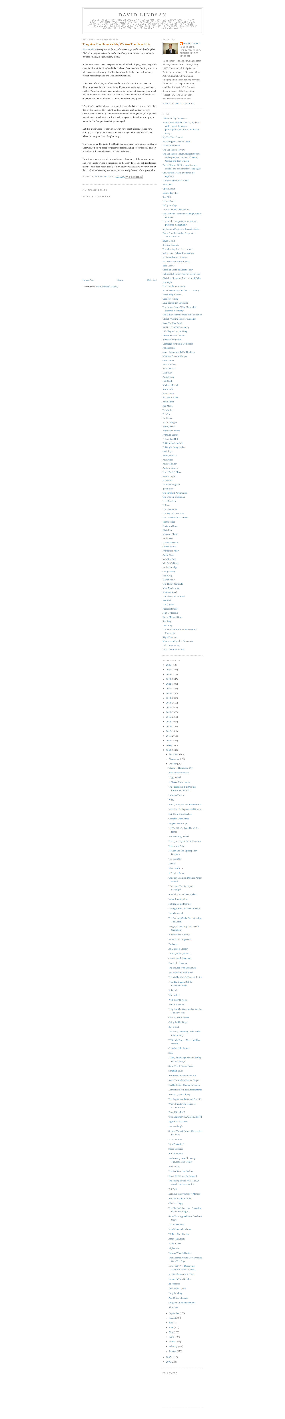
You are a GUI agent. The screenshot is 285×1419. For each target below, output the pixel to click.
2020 (168, 693)
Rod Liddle (167, 389)
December (174, 754)
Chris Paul (167, 530)
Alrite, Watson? (169, 455)
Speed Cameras (175, 1148)
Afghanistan (174, 1248)
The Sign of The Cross (173, 513)
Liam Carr (167, 372)
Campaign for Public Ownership (177, 343)
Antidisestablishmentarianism (182, 1075)
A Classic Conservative (179, 782)
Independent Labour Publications (178, 253)
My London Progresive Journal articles (180, 229)
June (171, 1327)
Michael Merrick (170, 385)
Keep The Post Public (172, 323)
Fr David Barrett (170, 434)
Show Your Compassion (179, 939)
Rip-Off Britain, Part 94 (179, 1198)
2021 (168, 688)
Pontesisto (167, 480)
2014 (168, 721)
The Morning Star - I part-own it (177, 249)
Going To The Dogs (177, 1022)
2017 (168, 707)
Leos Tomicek (169, 501)
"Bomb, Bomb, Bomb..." (180, 953)
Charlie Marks (169, 546)
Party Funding (175, 1293)
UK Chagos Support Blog (174, 331)
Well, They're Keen (177, 999)
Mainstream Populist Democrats (177, 641)
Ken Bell (166, 600)
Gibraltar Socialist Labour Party (177, 269)
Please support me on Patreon (176, 141)
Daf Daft (172, 1189)
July (171, 1322)
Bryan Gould (168, 240)
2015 (168, 717)
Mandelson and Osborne (179, 1229)
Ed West (166, 414)
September (174, 1313)
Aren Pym (167, 184)
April (172, 1336)
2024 (168, 674)
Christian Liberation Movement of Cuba (181, 278)
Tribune (166, 505)
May (171, 1332)
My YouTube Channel (172, 137)
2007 (168, 1357)
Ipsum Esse (167, 488)
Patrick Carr (168, 376)
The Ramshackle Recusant (175, 517)
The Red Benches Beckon (180, 1171)
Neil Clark (167, 381)
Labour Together (170, 192)
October (173, 763)
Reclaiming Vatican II (172, 294)
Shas (170, 1053)
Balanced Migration (171, 339)
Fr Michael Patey (170, 550)
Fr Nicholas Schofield (172, 443)
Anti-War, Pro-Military (179, 1094)
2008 (168, 750)
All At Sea (173, 1307)
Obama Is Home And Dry (180, 767)
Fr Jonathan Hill (170, 439)
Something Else (175, 1070)
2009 (168, 745)
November (174, 759)
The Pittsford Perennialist (174, 492)
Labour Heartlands (171, 145)
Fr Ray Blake (168, 426)
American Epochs (176, 1238)
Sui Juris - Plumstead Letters (176, 261)
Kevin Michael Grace (172, 617)
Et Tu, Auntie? (175, 1139)
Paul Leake (167, 418)
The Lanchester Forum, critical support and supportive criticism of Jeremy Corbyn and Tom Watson (180, 157)
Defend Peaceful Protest (173, 335)
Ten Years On (174, 858)
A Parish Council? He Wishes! (182, 894)
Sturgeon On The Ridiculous (181, 1302)
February (173, 1346)
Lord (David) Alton (171, 472)
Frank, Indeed (174, 1243)
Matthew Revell (170, 592)
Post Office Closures (178, 1298)
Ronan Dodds (168, 347)
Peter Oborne (168, 368)
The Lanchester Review (173, 149)
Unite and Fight (175, 1126)
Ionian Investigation (177, 899)
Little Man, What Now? (173, 596)
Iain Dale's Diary (170, 563)
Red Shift (166, 197)
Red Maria (167, 405)
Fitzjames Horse (170, 526)
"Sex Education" (176, 1144)
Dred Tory (167, 625)
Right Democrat (170, 637)
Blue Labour (168, 265)
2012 (168, 731)
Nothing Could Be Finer (179, 903)
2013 (168, 726)
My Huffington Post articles (175, 180)
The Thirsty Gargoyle (172, 583)
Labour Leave (169, 201)
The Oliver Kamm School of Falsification (182, 314)
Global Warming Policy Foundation (179, 318)
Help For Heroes (176, 1004)
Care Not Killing (170, 298)
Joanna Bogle (168, 476)
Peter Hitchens (90, 49)
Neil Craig (167, 575)
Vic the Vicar (168, 521)
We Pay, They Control (178, 1234)
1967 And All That (177, 1288)
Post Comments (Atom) (107, 286)
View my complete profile (178, 104)
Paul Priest (167, 459)
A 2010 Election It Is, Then (181, 1274)
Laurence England (171, 484)
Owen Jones (168, 360)
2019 (168, 698)
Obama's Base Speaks (178, 1017)
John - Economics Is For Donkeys (178, 352)
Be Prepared (174, 1283)
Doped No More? (176, 1112)
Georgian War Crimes (178, 818)
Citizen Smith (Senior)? (179, 958)
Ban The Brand (175, 913)
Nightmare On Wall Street (180, 972)
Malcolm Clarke (170, 534)
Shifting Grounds (170, 245)
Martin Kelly (168, 579)
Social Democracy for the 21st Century (180, 290)
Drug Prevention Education (175, 302)
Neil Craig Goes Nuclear (180, 814)
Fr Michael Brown (171, 430)
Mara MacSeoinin (171, 588)
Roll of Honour (175, 1153)
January (173, 1351)
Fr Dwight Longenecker (173, 447)
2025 (168, 669)
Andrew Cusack (170, 468)
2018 (168, 702)
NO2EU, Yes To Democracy (175, 327)
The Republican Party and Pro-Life (185, 1099)
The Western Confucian (173, 496)
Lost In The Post (176, 1224)
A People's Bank (176, 873)
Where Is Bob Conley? (179, 934)
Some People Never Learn (180, 1066)
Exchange (173, 944)
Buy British (173, 1026)
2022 (168, 683)
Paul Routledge (169, 567)
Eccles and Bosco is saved (174, 257)
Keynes (171, 863)
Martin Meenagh (170, 542)
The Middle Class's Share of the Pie (185, 977)
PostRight (167, 282)
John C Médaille (170, 612)
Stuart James (168, 393)
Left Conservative (171, 645)
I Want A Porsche (176, 795)
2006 (168, 1361)
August (172, 1318)
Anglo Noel (168, 555)
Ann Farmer (168, 401)
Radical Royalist (170, 608)
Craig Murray (168, 571)
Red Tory (166, 621)
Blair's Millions (175, 868)
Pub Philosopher (170, 397)
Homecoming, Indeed (178, 836)
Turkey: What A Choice (179, 1253)
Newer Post (88, 279)
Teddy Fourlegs (169, 205)
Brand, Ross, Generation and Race (184, 804)
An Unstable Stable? (178, 948)
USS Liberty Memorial (173, 649)
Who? (171, 799)
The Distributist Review (173, 286)
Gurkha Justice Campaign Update (184, 1085)
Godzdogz (167, 451)
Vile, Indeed (174, 995)
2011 (168, 735)
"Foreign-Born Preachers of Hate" (184, 908)
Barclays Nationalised (178, 772)
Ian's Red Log (169, 559)
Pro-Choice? (174, 1166)
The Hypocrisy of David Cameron (184, 841)
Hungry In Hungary (177, 963)
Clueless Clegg (175, 1203)
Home (120, 279)
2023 (168, 679)
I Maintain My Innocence (174, 118)
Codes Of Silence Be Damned (182, 1176)
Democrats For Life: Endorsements (185, 1089)
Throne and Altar (176, 846)
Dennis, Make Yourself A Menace (184, 1193)
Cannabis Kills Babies (178, 1048)
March (172, 1341)
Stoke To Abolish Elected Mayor (183, 1080)
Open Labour (168, 188)
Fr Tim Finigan (169, 422)
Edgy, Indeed (174, 777)
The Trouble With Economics (182, 967)
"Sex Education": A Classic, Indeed (185, 1116)
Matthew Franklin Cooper (174, 356)
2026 (168, 664)
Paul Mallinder (169, 463)
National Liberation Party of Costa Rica (181, 273)
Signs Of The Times (177, 1121)
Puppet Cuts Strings (177, 823)
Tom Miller (167, 410)
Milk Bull (173, 990)
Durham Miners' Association (176, 209)
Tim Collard (168, 604)
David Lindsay (143, 14)
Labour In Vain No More (180, 1279)
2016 (168, 712)
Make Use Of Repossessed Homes (184, 809)
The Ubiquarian (169, 509)
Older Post (152, 279)
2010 (168, 740)
